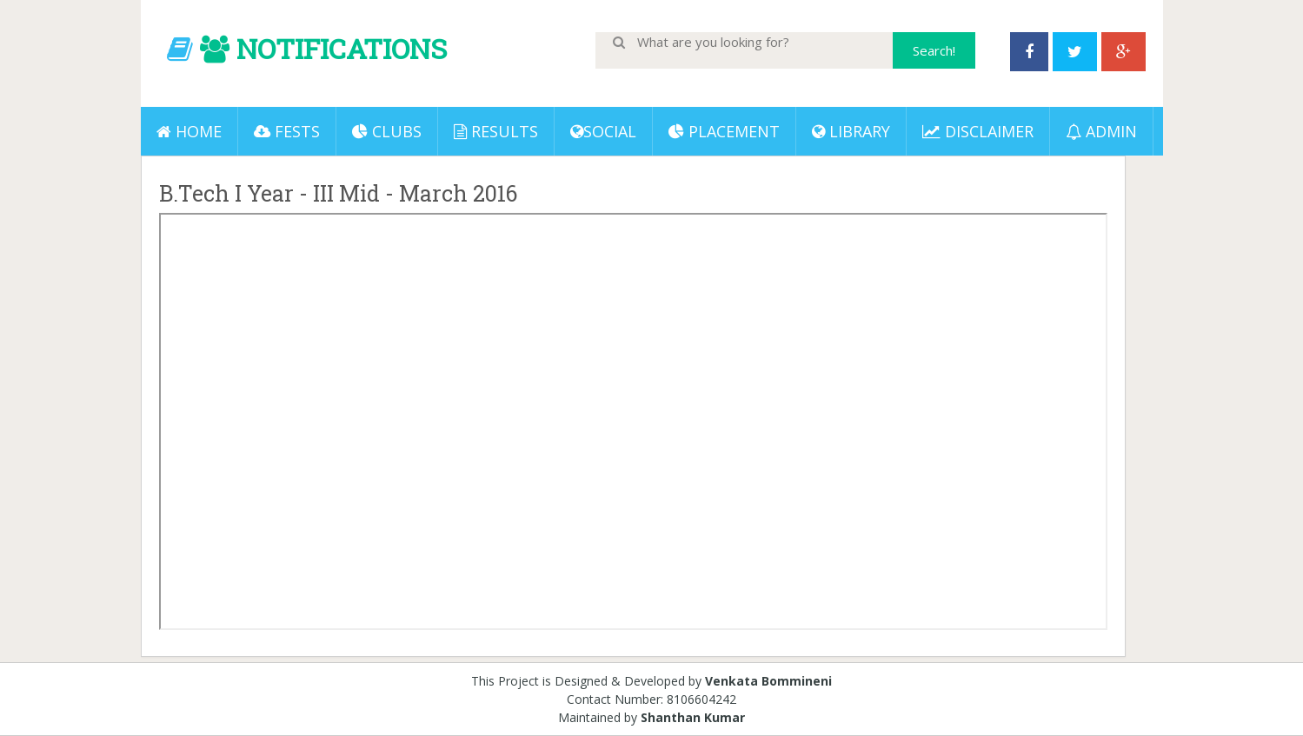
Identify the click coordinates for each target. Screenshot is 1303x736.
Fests (287, 131)
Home (189, 131)
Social (603, 131)
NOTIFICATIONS (341, 48)
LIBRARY (851, 131)
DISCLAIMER (978, 131)
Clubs (387, 131)
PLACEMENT (724, 131)
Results (496, 131)
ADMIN (1101, 131)
